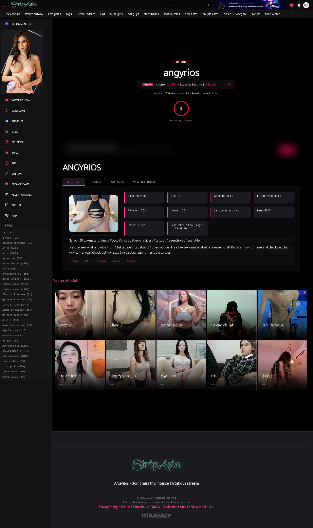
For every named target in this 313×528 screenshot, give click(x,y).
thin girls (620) (13, 382)
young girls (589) (14, 394)
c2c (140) (8, 273)
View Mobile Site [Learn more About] (202, 507)
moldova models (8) (15, 325)
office (227, 14)
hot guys (133, 14)
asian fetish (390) (15, 267)
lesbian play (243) (15, 313)
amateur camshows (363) (18, 244)
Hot (102, 14)
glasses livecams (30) (17, 307)
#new (75, 261)
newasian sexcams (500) (18, 336)
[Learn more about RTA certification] (147, 516)
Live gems (54, 14)
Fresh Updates (86, 14)
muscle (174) (10, 330)
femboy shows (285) (15, 290)
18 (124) (8, 233)
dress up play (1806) (16, 284)
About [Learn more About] (184, 507)
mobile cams (172, 14)
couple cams (210, 14)
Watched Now (34, 14)
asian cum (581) (13, 262)
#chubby (101, 261)
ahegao (241, 14)
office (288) (10, 353)
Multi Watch (272, 14)
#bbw (87, 261)
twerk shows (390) (14, 388)
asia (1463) (10, 256)
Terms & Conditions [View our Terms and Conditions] (134, 507)
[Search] (183, 5)
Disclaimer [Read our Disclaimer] (169, 507)
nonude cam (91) (13, 348)
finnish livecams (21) (17, 302)
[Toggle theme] (299, 5)
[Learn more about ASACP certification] (162, 516)
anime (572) (10, 250)
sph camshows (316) (15, 371)
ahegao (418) (10, 239)
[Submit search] (208, 5)
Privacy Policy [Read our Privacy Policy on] (108, 507)
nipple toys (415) (14, 342)
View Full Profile (144, 182)
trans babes (151, 14)
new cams (191, 14)
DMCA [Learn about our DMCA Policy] (155, 507)
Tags (69, 14)
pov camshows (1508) (15, 359)
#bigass (130, 261)
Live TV (255, 14)
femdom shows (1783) (15, 296)
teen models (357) (14, 376)
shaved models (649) (15, 365)
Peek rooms (12, 14)
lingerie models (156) (17, 319)
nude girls (116, 14)
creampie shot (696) (15, 279)
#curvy (116, 261)
